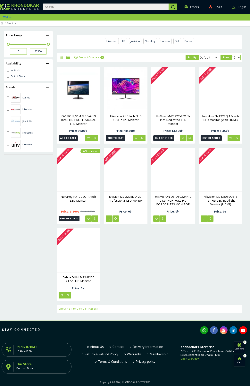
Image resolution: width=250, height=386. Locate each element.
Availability (13, 63)
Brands (10, 87)
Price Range (14, 35)
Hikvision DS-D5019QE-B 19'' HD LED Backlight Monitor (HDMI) (221, 200)
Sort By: (189, 57)
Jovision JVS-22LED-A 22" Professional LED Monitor (126, 198)
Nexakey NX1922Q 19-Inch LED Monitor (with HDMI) (220, 118)
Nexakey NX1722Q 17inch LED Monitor (78, 198)
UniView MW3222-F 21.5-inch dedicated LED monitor (173, 120)
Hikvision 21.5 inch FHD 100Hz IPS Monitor (126, 118)
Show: (227, 57)
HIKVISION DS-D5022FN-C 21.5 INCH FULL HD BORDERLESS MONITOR (173, 200)
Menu (9, 17)
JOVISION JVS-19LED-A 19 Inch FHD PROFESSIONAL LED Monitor (78, 120)
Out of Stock (164, 138)
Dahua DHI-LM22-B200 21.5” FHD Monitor (78, 279)
